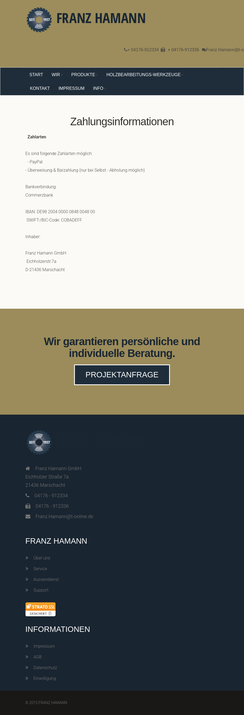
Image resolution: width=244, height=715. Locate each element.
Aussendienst (46, 579)
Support (41, 590)
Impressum (44, 646)
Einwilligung (45, 678)
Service (40, 568)
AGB (38, 656)
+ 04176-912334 (143, 49)
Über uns (42, 558)
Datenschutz (45, 667)
